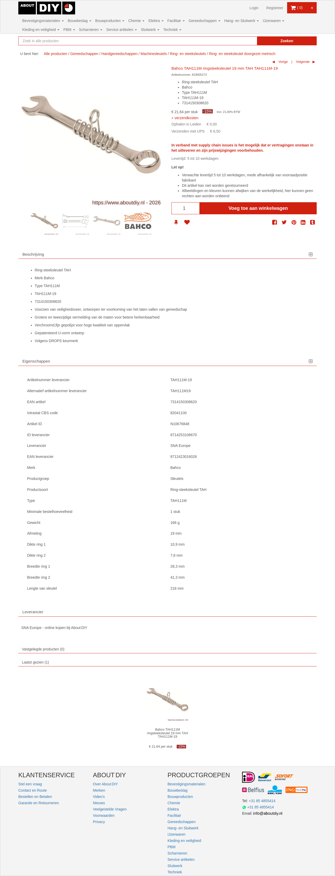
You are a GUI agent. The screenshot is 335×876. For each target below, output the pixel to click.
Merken (99, 790)
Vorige (282, 62)
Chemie (136, 21)
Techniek (172, 30)
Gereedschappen (204, 21)
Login (253, 8)
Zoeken (286, 41)
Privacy (99, 822)
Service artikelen (121, 30)
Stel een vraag (30, 784)
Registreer (274, 8)
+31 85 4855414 (262, 801)
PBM (69, 30)
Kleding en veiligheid (40, 30)
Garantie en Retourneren (38, 803)
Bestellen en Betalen (35, 797)
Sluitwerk (150, 30)
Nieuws (99, 803)
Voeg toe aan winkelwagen (258, 208)
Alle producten (55, 54)
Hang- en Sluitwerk (241, 21)
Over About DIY (105, 784)
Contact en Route (32, 790)
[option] (44, 221)
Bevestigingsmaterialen (43, 21)
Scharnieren (90, 30)
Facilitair (176, 21)
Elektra (155, 21)
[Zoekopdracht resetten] (242, 40)
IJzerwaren (273, 21)
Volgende (302, 62)
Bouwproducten (109, 21)
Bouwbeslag (79, 21)
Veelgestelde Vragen (110, 809)
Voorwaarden (104, 815)
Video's (99, 797)
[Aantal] (185, 208)
